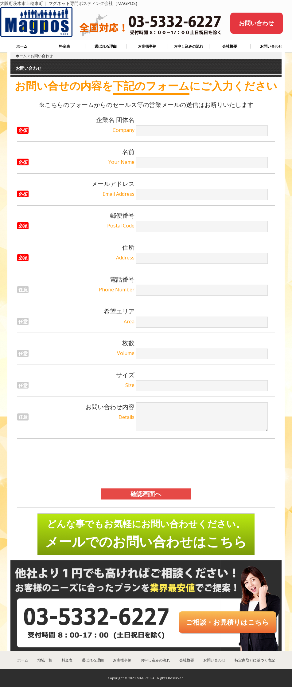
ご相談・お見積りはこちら (227, 622)
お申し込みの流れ (188, 46)
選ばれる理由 (106, 46)
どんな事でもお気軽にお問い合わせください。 (146, 534)
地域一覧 (44, 660)
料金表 (64, 46)
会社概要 (229, 46)
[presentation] (146, 464)
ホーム (21, 46)
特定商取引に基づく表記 (255, 660)
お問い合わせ (256, 23)
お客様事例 (147, 46)
